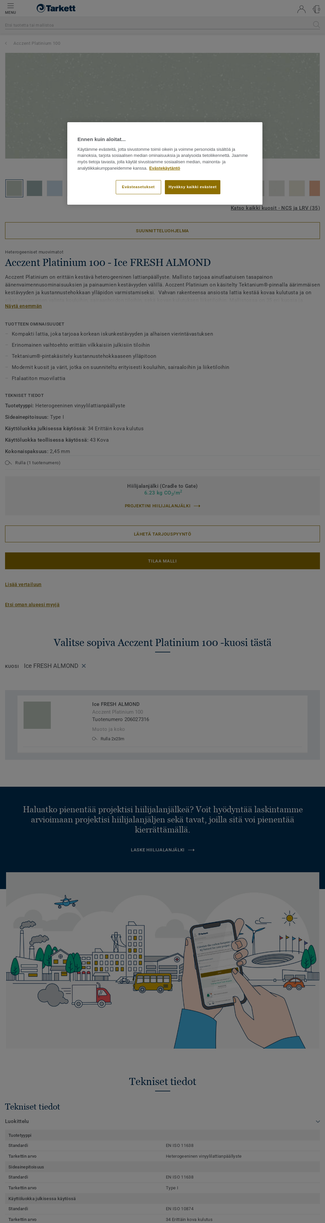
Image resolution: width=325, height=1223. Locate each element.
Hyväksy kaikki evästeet (193, 187)
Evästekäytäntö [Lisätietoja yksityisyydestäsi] (164, 168)
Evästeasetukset (138, 187)
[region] (164, 163)
